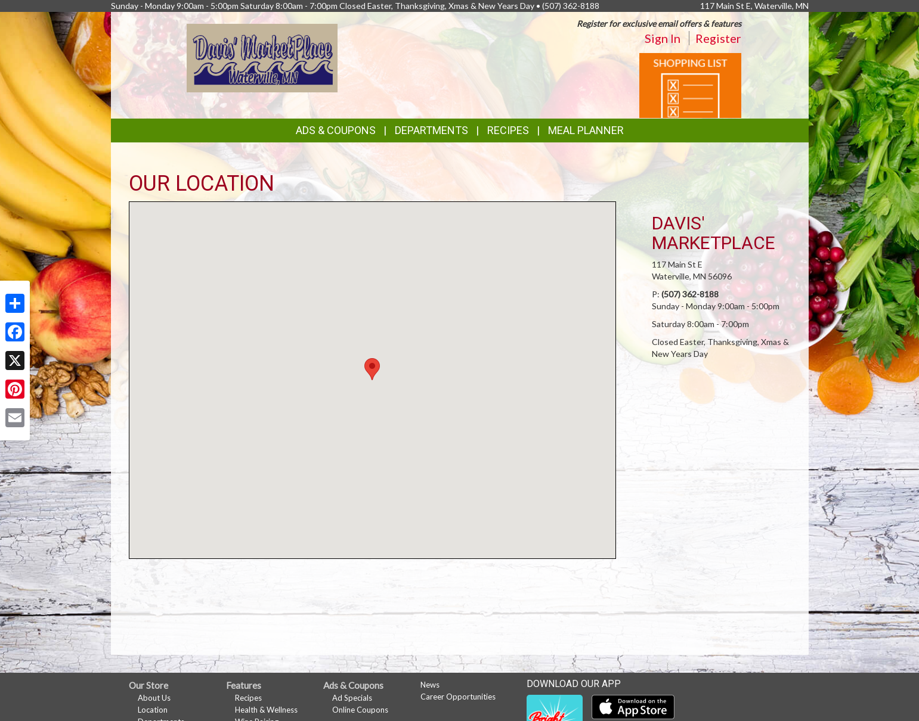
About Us (154, 698)
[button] (372, 369)
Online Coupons (360, 709)
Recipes (508, 130)
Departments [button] (431, 130)
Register (718, 38)
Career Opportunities (458, 696)
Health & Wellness (266, 709)
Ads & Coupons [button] (336, 130)
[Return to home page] (262, 57)
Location (153, 709)
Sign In (662, 38)
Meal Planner (586, 130)
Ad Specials (352, 698)
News (430, 684)
